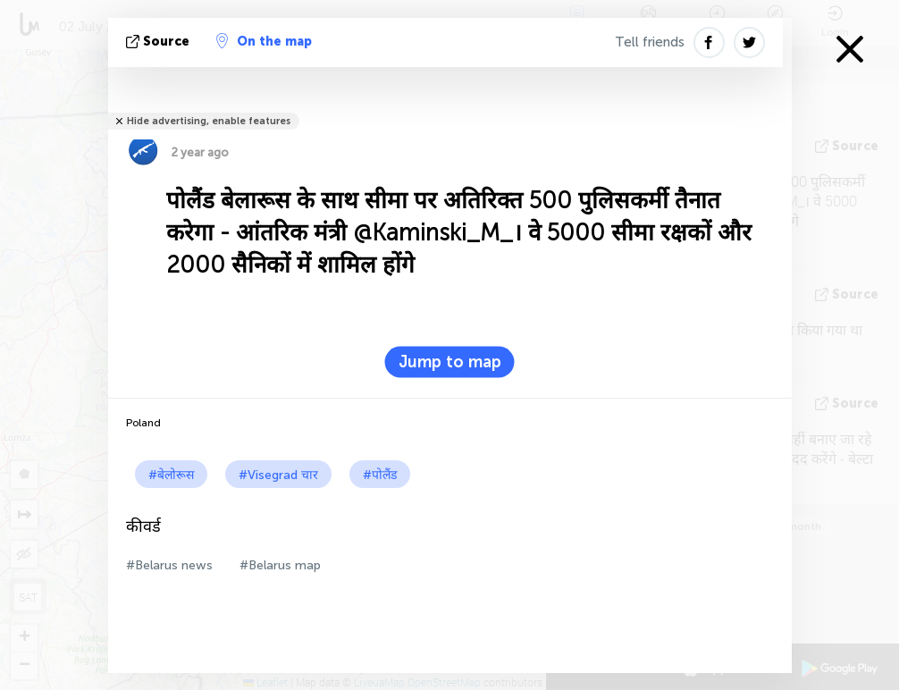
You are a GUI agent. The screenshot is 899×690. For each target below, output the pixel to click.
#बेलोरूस (171, 475)
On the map (264, 41)
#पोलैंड (380, 475)
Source (159, 41)
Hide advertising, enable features (208, 121)
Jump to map (450, 362)
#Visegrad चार (278, 475)
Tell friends (650, 42)
